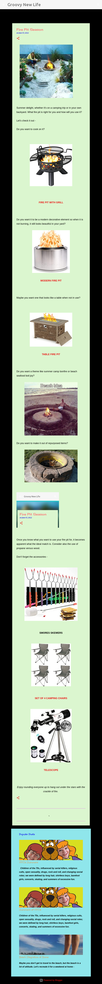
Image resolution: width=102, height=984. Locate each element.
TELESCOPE (51, 770)
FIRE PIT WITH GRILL (51, 202)
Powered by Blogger (51, 980)
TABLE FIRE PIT (51, 354)
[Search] (44, 4)
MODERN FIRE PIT (50, 280)
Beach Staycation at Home (34, 957)
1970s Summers (28, 862)
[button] (18, 38)
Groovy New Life (24, 4)
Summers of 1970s (30, 909)
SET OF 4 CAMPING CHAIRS (51, 698)
